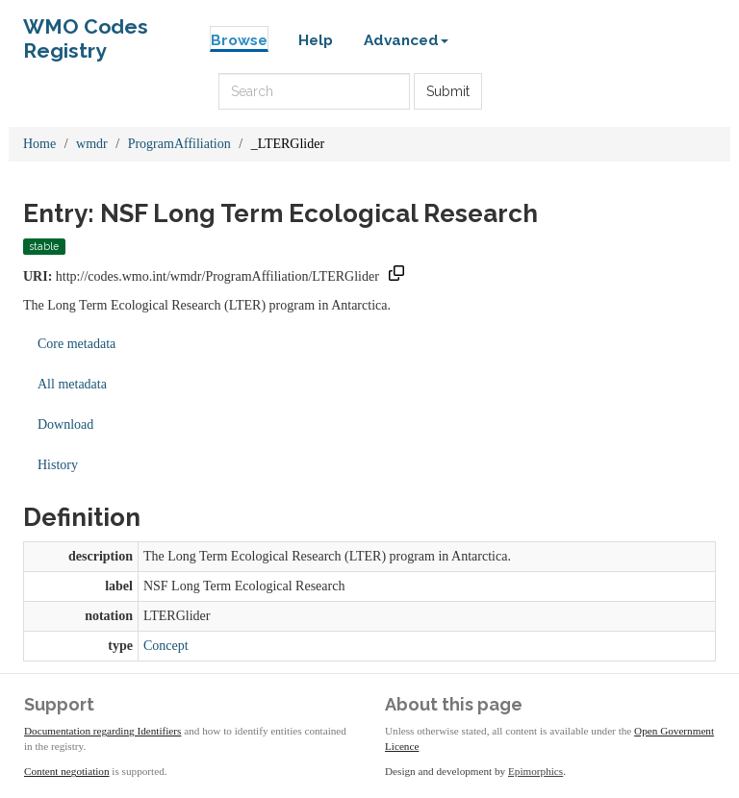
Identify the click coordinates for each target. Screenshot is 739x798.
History (58, 465)
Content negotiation (67, 771)
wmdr (92, 144)
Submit (448, 91)
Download (65, 424)
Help (315, 40)
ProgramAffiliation (179, 144)
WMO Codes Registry (85, 31)
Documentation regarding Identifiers (102, 730)
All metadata (72, 384)
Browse (239, 40)
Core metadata (76, 344)
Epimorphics (535, 771)
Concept (166, 645)
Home (39, 144)
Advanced (406, 40)
